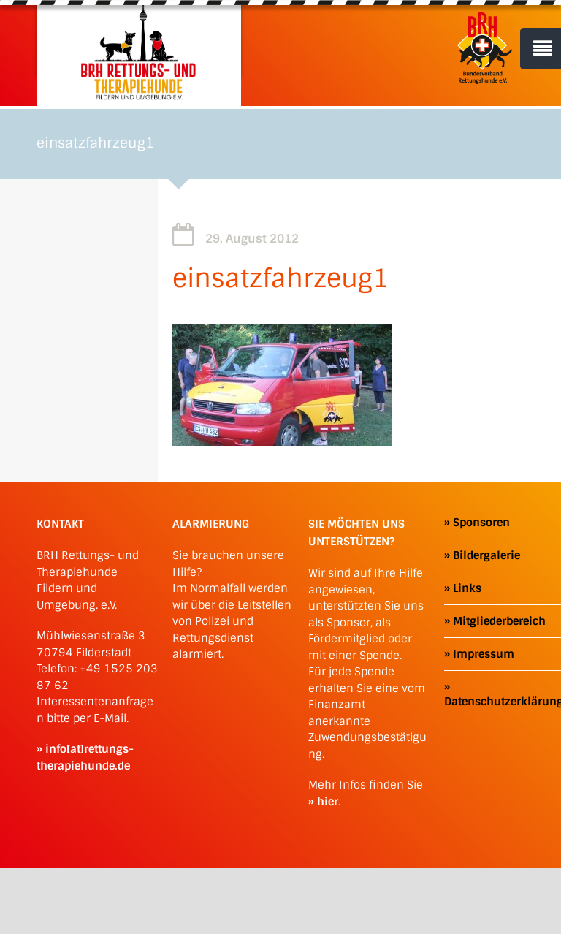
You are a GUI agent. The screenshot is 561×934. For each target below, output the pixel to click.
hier (327, 801)
